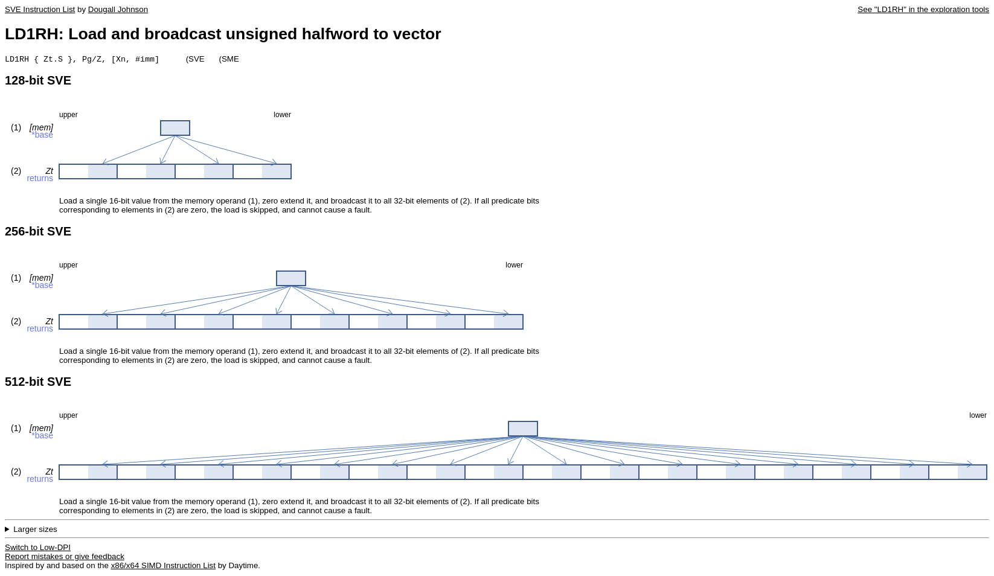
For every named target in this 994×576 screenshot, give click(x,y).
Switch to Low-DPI (38, 548)
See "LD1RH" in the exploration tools (923, 9)
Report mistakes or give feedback (64, 557)
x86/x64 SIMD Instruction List (163, 566)
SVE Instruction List (40, 9)
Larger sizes (35, 530)
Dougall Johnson (118, 9)
